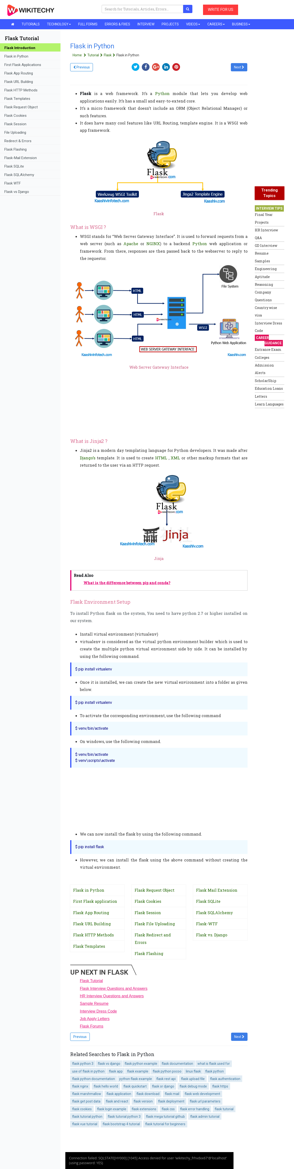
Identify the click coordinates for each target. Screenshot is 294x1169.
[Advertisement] (274, 483)
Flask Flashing (15, 149)
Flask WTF (12, 183)
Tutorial (95, 55)
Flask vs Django (16, 192)
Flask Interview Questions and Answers (113, 988)
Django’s (87, 457)
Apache (130, 243)
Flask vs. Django (211, 934)
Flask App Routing (18, 73)
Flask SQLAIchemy (19, 175)
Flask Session (15, 124)
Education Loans (269, 388)
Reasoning (264, 284)
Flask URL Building (18, 82)
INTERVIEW (145, 24)
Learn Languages (269, 404)
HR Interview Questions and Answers (112, 996)
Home (80, 55)
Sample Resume (94, 1003)
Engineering (266, 268)
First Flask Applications (22, 65)
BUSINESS (241, 24)
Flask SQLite (14, 166)
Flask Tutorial (91, 981)
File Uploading (15, 132)
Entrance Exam (268, 349)
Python (162, 93)
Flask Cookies (15, 115)
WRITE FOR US (220, 9)
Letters (261, 396)
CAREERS (216, 24)
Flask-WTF (207, 923)
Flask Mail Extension (216, 890)
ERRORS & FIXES (117, 24)
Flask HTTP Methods (21, 90)
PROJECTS (170, 24)
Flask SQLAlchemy (214, 912)
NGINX (153, 243)
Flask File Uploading (155, 923)
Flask (110, 55)
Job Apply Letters (95, 1019)
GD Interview (266, 245)
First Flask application (95, 901)
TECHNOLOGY (59, 24)
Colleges (262, 357)
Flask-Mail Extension (20, 158)
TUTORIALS (31, 24)
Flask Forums (91, 1026)
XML (175, 457)
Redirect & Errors (17, 141)
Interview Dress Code (98, 1011)
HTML (161, 457)
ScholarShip (265, 380)
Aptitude (262, 276)
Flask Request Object (21, 107)
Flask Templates (17, 98)
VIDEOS (193, 24)
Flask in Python (16, 56)
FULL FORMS (88, 24)
